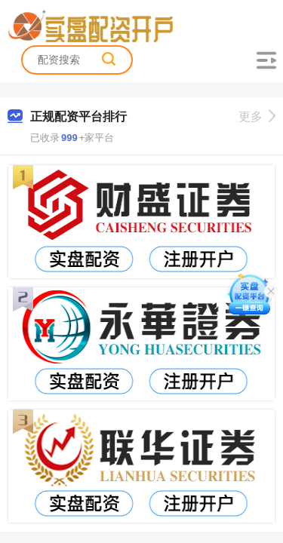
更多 (256, 116)
